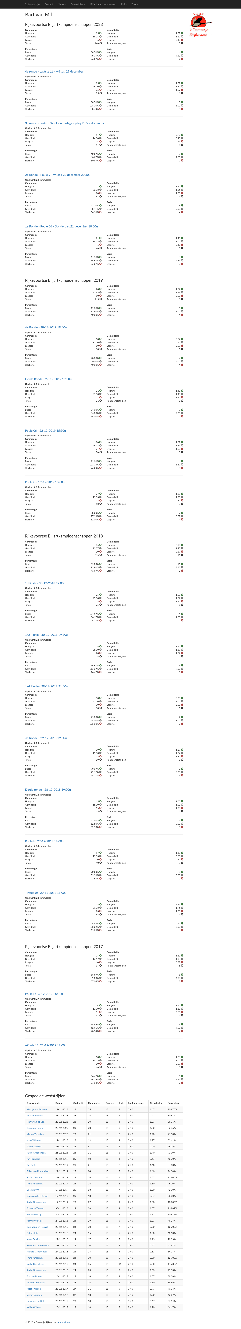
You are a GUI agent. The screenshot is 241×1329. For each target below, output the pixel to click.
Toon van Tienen (35, 1127)
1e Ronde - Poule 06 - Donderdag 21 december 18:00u (61, 226)
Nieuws (62, 4)
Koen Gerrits (33, 1239)
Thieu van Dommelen (38, 1171)
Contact (49, 4)
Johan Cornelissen (36, 1282)
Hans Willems (34, 1140)
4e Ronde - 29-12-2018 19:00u (46, 738)
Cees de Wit (33, 1189)
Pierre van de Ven (36, 1121)
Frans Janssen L (35, 1183)
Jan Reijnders (33, 1158)
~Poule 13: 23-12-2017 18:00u (45, 1045)
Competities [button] (78, 4)
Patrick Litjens (34, 1233)
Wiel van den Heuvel (37, 1226)
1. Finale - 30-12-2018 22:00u (45, 583)
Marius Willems (35, 1220)
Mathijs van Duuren (37, 1109)
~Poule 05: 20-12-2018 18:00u (45, 892)
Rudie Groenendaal (36, 1152)
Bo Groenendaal (35, 1115)
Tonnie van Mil (34, 1146)
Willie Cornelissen (36, 1263)
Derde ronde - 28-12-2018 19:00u (48, 789)
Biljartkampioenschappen (103, 4)
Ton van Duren (34, 1276)
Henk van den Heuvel (38, 1245)
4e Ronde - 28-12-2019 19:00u (46, 327)
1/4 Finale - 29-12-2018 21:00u (46, 686)
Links (124, 4)
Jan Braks (31, 1165)
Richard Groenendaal (37, 1251)
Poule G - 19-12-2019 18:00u (45, 482)
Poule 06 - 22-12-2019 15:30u (45, 430)
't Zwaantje (32, 4)
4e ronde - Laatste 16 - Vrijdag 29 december (54, 71)
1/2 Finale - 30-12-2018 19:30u (46, 634)
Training (136, 4)
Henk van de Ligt (35, 1301)
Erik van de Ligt (34, 1214)
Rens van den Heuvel (37, 1195)
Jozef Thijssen (34, 1288)
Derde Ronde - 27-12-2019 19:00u (48, 379)
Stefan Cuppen (34, 1177)
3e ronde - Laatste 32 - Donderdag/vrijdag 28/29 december (64, 123)
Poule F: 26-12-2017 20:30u (44, 994)
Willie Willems (34, 1307)
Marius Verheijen (35, 1134)
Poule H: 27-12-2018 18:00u (44, 841)
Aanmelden (64, 1322)
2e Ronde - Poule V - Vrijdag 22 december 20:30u (58, 174)
